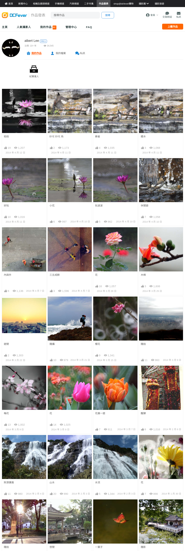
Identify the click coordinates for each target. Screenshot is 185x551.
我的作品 (48, 27)
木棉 (143, 274)
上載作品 (173, 26)
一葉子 (99, 547)
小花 (52, 205)
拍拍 (6, 136)
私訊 (82, 53)
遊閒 (6, 344)
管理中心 (71, 27)
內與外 (7, 274)
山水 (52, 482)
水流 (97, 482)
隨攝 (52, 344)
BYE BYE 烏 (57, 136)
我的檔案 (61, 53)
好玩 (6, 205)
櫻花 (97, 344)
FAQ (89, 27)
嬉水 (143, 136)
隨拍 (143, 344)
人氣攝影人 (24, 27)
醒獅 (143, 413)
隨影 (143, 547)
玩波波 (99, 205)
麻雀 (97, 136)
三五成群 (55, 274)
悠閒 (52, 547)
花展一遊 (100, 413)
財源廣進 (9, 482)
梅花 (6, 413)
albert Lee (31, 41)
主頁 (5, 27)
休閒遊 (144, 205)
